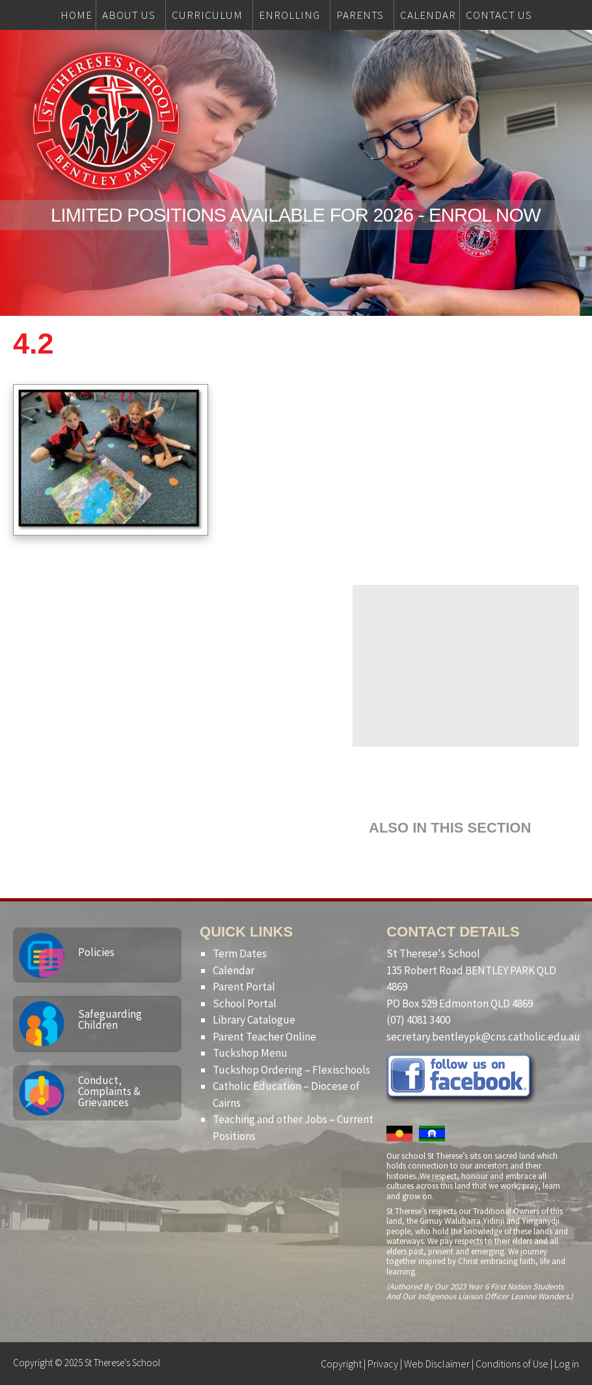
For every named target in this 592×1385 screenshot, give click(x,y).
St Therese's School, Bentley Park (106, 121)
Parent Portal (244, 986)
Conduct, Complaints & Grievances (109, 1091)
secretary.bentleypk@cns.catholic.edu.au (483, 1036)
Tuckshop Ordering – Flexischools (291, 1070)
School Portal (244, 1003)
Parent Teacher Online (264, 1036)
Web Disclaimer (437, 1363)
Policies (96, 952)
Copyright (341, 1363)
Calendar (233, 970)
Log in (566, 1363)
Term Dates (240, 953)
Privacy (383, 1363)
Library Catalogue (254, 1020)
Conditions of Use (512, 1363)
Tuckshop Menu (250, 1053)
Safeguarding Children (110, 1019)
